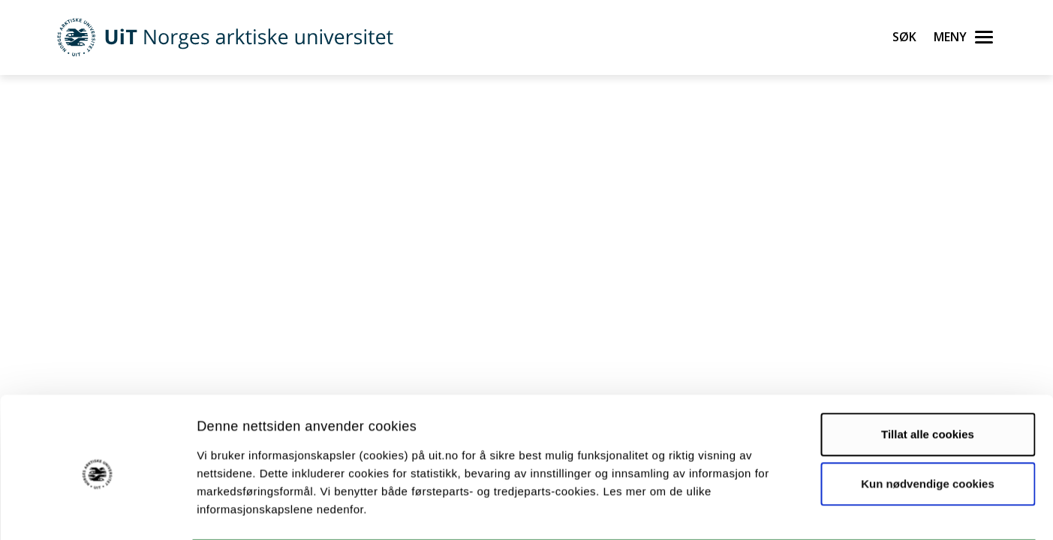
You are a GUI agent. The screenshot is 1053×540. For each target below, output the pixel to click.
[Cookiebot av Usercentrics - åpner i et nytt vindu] (97, 511)
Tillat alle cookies (927, 375)
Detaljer (799, 510)
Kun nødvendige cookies (927, 424)
